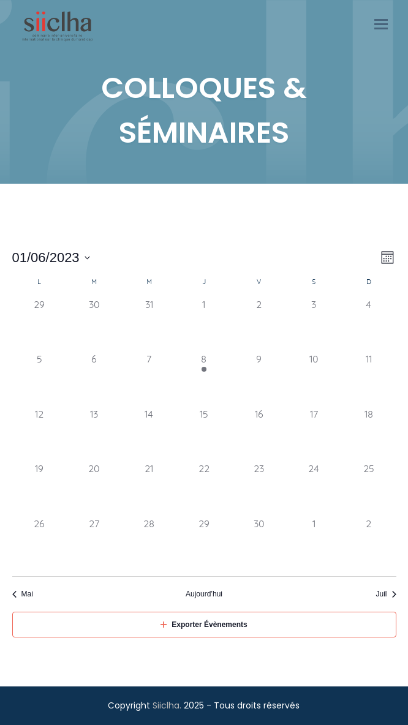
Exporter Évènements (204, 624)
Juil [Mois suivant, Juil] (386, 594)
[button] (381, 26)
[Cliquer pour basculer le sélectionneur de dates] (51, 257)
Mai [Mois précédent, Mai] (22, 594)
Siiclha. (167, 705)
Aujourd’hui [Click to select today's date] (204, 594)
